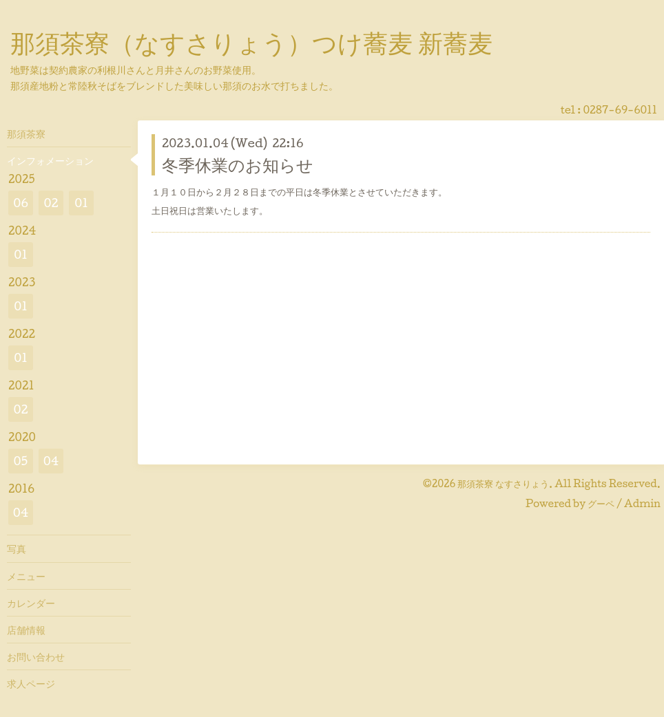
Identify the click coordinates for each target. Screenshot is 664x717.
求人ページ (31, 683)
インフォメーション (50, 160)
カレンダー (31, 603)
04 (51, 460)
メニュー (26, 576)
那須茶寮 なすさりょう (503, 483)
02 (50, 202)
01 (81, 202)
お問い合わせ (36, 656)
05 (21, 460)
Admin (642, 503)
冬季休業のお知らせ (237, 164)
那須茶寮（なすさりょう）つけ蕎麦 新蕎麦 (251, 42)
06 (20, 202)
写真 (16, 548)
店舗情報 (26, 629)
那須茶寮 (26, 133)
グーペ (601, 503)
